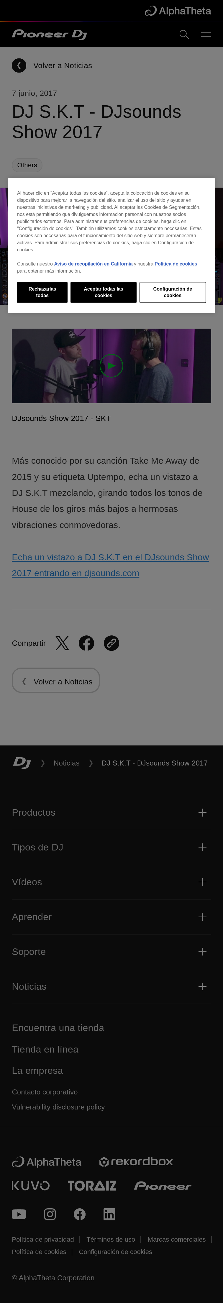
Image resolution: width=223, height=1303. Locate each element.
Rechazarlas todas (42, 292)
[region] (111, 245)
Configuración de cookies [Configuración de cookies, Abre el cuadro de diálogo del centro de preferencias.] (172, 292)
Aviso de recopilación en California (93, 263)
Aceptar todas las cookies (103, 292)
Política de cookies (176, 263)
